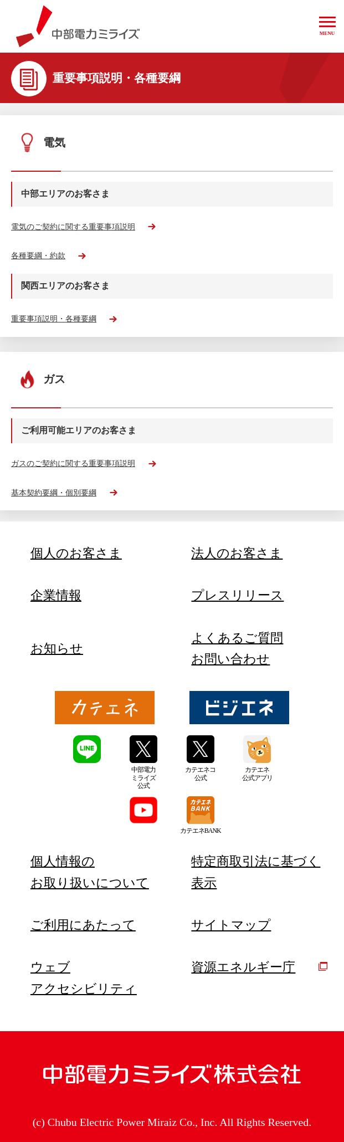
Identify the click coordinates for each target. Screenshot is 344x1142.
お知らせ (56, 648)
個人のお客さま (76, 553)
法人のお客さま (237, 553)
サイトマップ (231, 925)
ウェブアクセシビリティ (83, 978)
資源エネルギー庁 (259, 967)
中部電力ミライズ (78, 27)
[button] (327, 26)
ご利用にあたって (83, 925)
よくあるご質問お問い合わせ (237, 649)
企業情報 (55, 595)
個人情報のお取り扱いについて (89, 872)
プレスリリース (237, 595)
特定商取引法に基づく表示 (255, 872)
